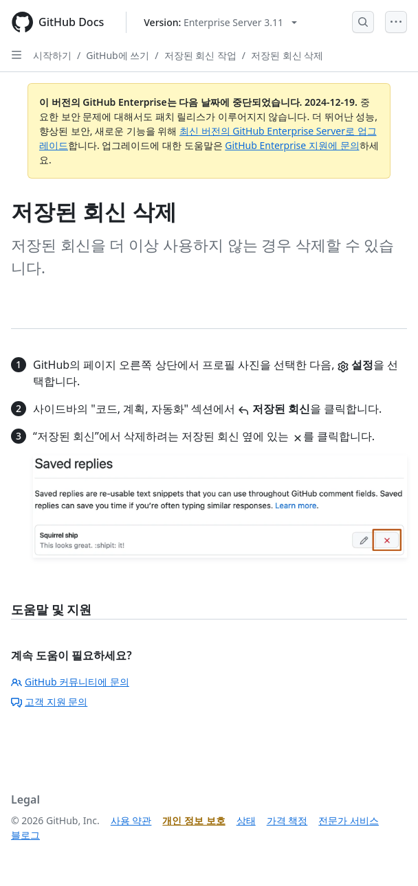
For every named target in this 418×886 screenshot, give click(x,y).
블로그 (25, 834)
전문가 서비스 (348, 820)
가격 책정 (287, 820)
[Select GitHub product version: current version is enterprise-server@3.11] (220, 22)
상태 (246, 820)
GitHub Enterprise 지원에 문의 (292, 145)
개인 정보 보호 (193, 820)
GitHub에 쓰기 (117, 55)
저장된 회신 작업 (200, 55)
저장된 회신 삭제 (287, 55)
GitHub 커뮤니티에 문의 (70, 681)
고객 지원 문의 (49, 701)
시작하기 (52, 55)
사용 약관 (131, 820)
